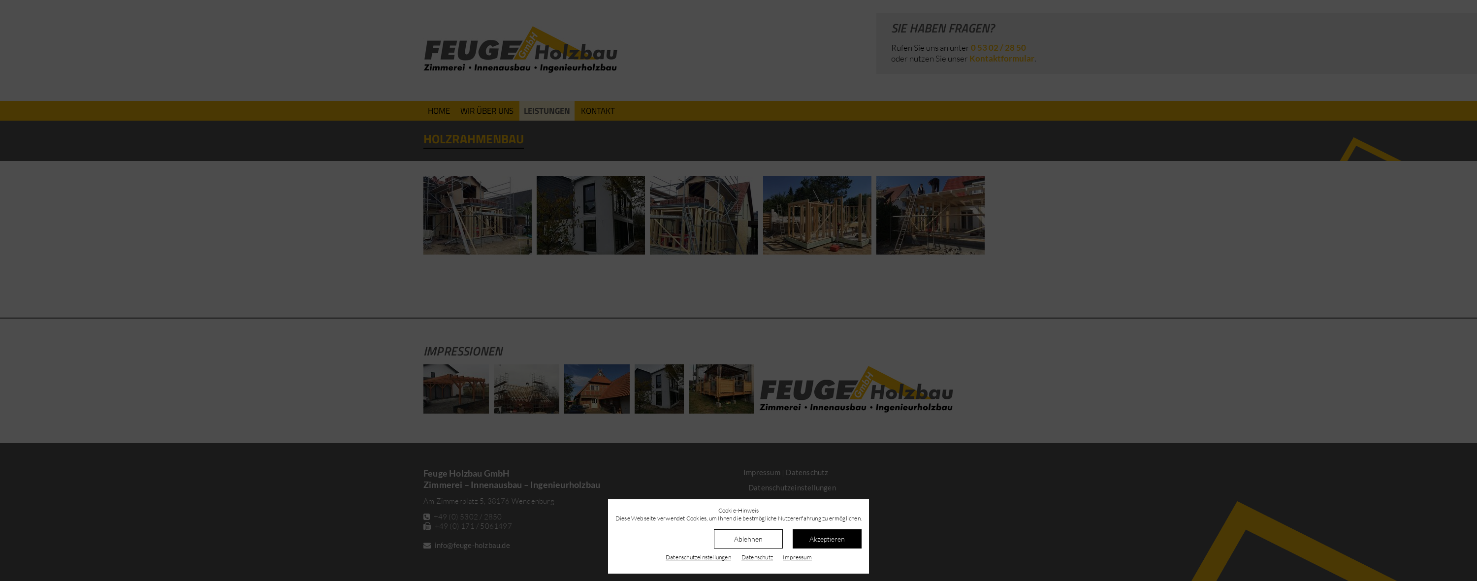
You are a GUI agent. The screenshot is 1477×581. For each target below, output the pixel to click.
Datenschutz (757, 557)
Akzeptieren (827, 539)
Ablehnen (748, 539)
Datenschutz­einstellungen (698, 557)
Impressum (797, 557)
